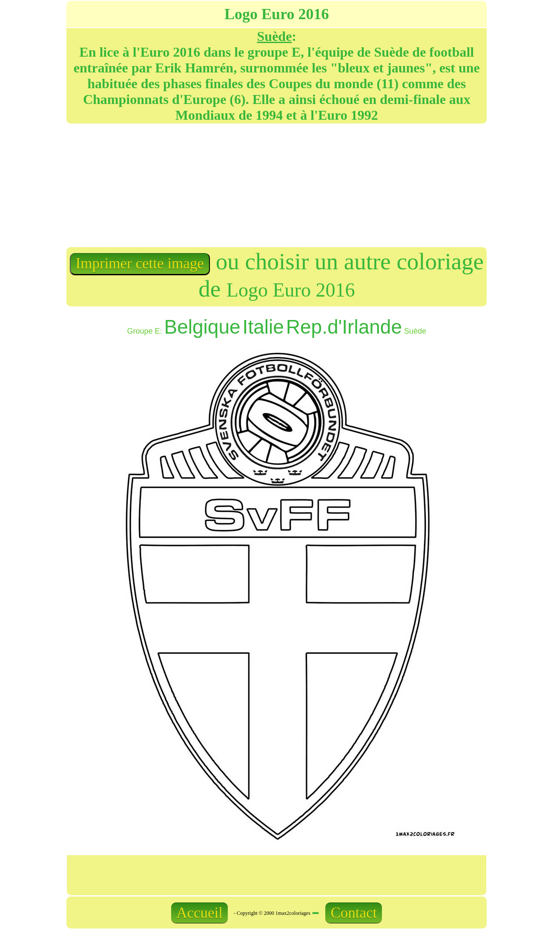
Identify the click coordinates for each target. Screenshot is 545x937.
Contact (353, 913)
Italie (263, 327)
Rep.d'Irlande (344, 327)
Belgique (202, 327)
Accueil (199, 913)
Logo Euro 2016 (291, 290)
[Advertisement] (170, 184)
